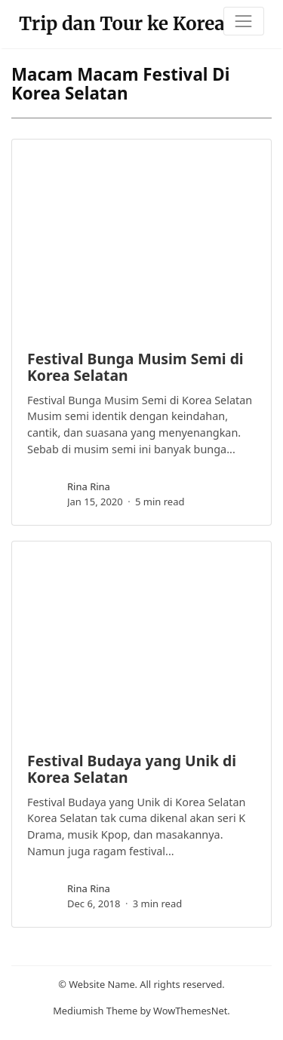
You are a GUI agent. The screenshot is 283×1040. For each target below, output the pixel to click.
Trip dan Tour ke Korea (122, 23)
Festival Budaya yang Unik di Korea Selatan (131, 768)
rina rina (88, 486)
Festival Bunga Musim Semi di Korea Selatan (135, 366)
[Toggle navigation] (243, 21)
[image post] (141, 238)
